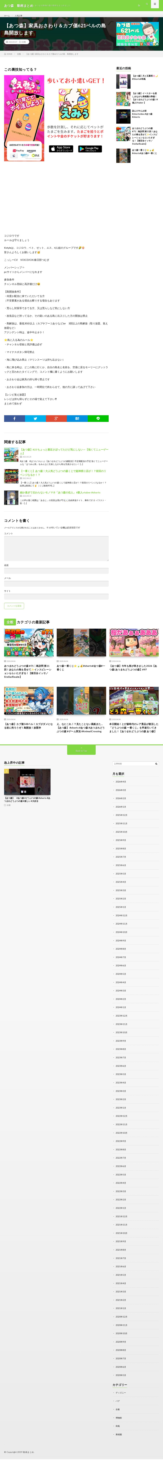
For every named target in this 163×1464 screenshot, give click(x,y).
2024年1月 (121, 1017)
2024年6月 (121, 975)
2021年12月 (122, 1223)
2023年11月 (122, 1033)
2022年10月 (122, 1141)
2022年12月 (122, 1124)
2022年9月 (121, 1149)
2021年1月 (121, 1314)
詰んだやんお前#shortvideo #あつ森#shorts (142, 117)
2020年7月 (121, 1364)
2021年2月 (121, 1306)
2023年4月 (121, 1091)
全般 (24, 45)
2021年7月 (121, 1264)
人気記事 (20, 15)
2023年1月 (121, 1116)
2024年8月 (121, 959)
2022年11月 (122, 1132)
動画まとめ (28, 1457)
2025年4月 (121, 893)
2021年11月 (122, 1231)
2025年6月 (121, 876)
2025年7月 (121, 868)
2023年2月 (121, 1107)
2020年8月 (121, 1355)
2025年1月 (121, 917)
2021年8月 (121, 1256)
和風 (118, 1431)
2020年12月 (122, 1322)
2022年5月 (121, 1182)
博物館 (119, 1422)
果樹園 (119, 1439)
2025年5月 (121, 884)
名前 (6, 569)
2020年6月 (121, 1372)
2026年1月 (121, 818)
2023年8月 (121, 1058)
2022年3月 (121, 1198)
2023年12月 (122, 1025)
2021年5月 (121, 1281)
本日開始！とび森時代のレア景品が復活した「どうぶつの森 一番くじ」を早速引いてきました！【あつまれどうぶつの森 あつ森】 (133, 737)
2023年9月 (121, 1050)
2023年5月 (121, 1083)
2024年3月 (121, 1000)
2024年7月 (121, 967)
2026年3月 (121, 802)
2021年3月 (121, 1298)
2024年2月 (121, 1008)
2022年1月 (121, 1215)
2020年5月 (121, 1380)
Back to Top (81, 763)
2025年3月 (121, 901)
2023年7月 (121, 1066)
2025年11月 (122, 835)
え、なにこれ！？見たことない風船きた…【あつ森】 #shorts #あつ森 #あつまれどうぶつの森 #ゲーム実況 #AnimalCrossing (80, 737)
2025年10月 (122, 843)
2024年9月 (121, 950)
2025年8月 (121, 860)
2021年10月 (122, 1240)
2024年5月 (121, 984)
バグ (118, 1406)
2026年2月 (121, 810)
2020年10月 (122, 1339)
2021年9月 (121, 1248)
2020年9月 (121, 1347)
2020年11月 (122, 1331)
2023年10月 (122, 1041)
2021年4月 (121, 1289)
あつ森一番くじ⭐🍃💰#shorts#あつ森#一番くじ (81, 672)
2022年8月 (121, 1157)
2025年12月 (122, 827)
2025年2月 (121, 909)
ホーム (7, 15)
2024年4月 (121, 992)
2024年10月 (122, 942)
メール (7, 582)
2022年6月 (121, 1174)
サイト (7, 595)
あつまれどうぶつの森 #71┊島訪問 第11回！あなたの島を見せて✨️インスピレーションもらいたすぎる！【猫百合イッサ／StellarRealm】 (28, 676)
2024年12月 (122, 926)
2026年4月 (121, 793)
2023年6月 (121, 1074)
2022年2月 (121, 1207)
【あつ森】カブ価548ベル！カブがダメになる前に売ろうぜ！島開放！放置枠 (28, 735)
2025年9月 (121, 851)
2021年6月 (121, 1273)
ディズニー (121, 1397)
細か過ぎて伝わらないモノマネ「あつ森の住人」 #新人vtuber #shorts (60, 496)
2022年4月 (121, 1190)
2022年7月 (121, 1165)
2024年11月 (122, 934)
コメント (8, 537)
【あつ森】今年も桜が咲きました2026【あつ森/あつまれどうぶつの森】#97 (132, 674)
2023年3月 (121, 1099)
